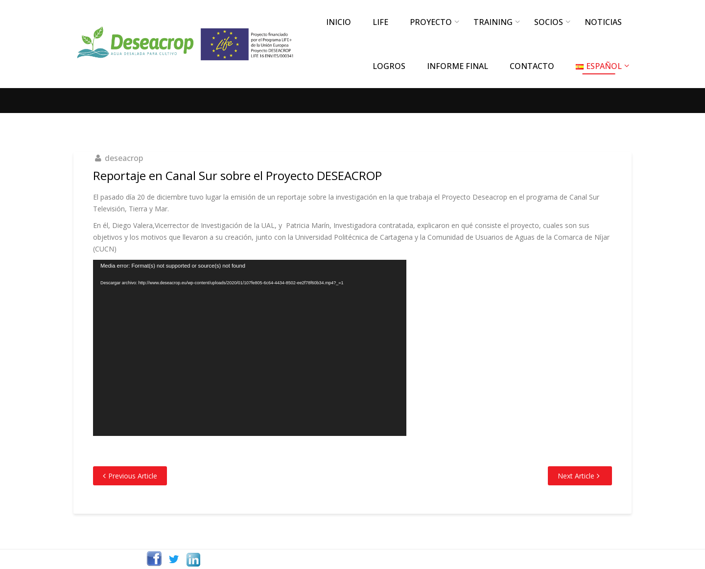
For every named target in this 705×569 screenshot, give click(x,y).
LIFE (380, 22)
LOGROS (389, 66)
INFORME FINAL (457, 66)
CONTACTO (532, 66)
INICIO (338, 22)
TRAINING (493, 22)
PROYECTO (431, 22)
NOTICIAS (603, 22)
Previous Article (132, 475)
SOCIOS (548, 22)
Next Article (576, 475)
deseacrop (124, 158)
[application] (249, 348)
